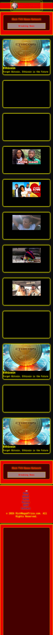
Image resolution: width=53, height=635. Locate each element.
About (25, 495)
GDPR (25, 504)
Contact (26, 507)
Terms (25, 498)
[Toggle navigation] (26, 490)
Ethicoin (9, 68)
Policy (26, 501)
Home (25, 492)
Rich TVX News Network (26, 19)
